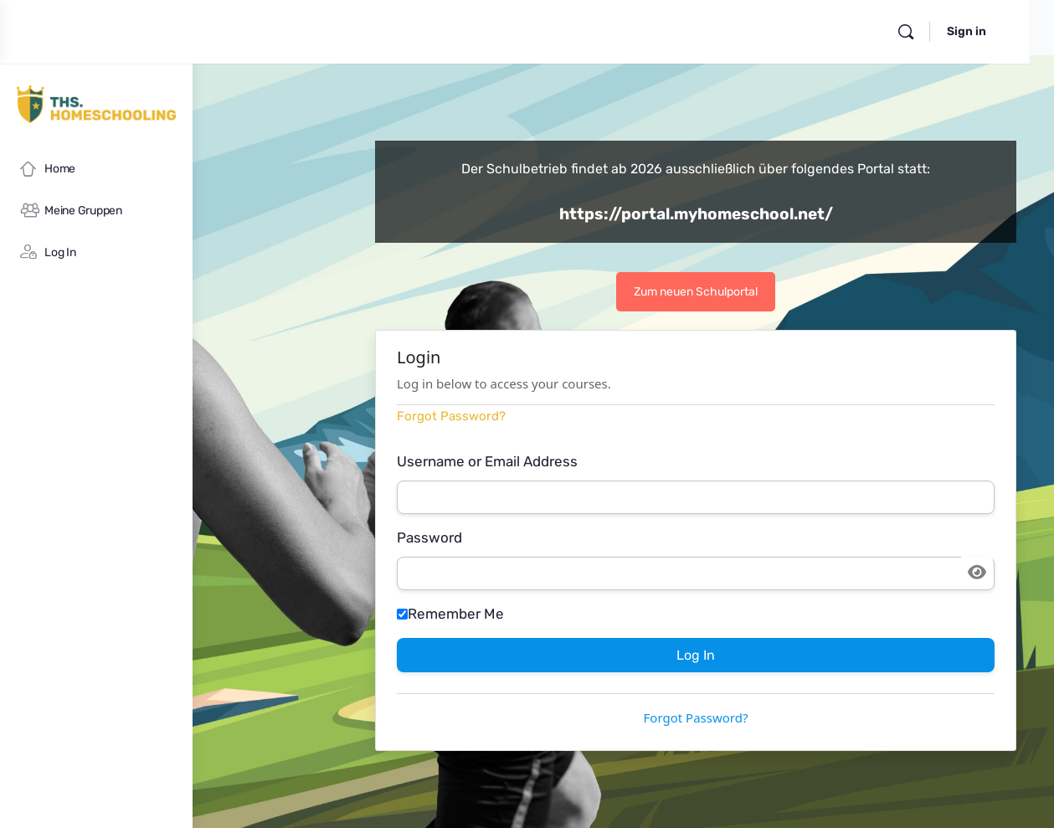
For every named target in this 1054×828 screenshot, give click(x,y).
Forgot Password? (579, 416)
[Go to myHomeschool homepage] (96, 104)
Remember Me (578, 613)
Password (557, 537)
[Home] (96, 169)
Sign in (990, 31)
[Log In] (96, 253)
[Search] (930, 32)
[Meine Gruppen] (96, 211)
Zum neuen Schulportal (760, 292)
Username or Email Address (615, 461)
